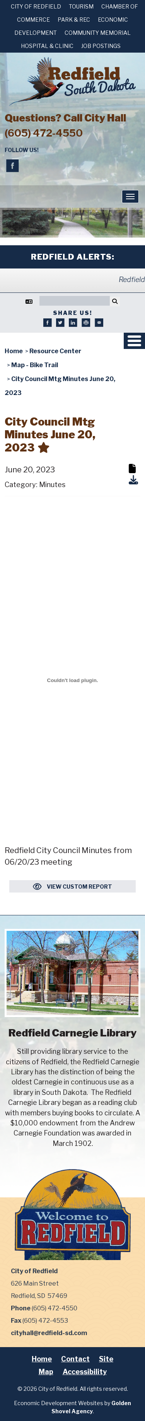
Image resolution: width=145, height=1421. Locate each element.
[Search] (74, 301)
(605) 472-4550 (44, 133)
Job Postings (101, 46)
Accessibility (85, 1372)
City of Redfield (36, 6)
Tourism (81, 6)
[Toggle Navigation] (130, 196)
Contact (75, 1359)
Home (42, 1359)
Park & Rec (74, 19)
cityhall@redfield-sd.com (49, 1333)
